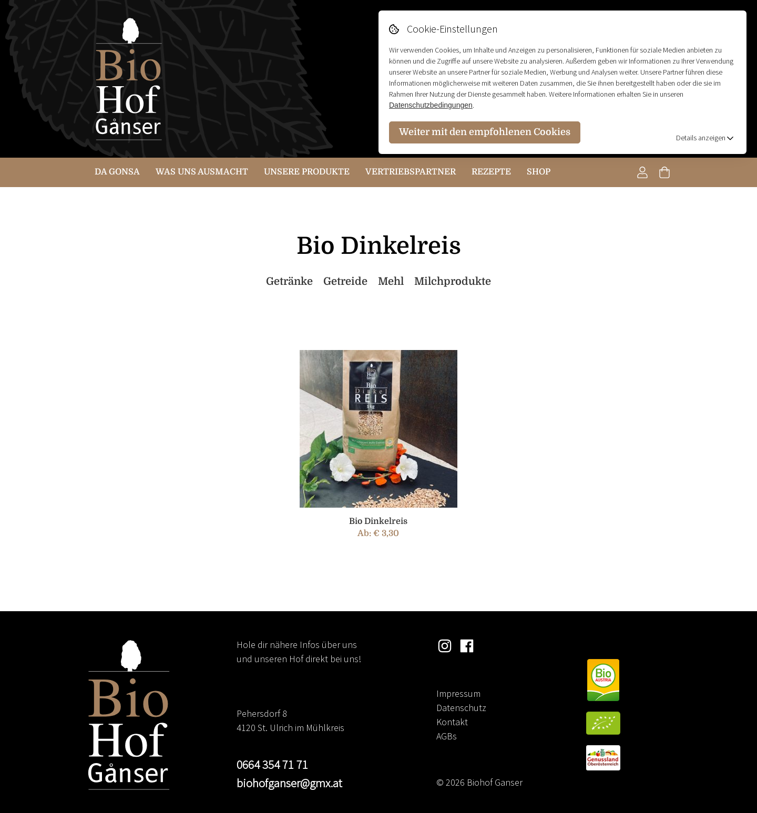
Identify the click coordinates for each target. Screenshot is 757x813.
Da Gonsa (117, 172)
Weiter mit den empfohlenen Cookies (484, 132)
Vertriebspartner (410, 172)
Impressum (458, 693)
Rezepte (491, 172)
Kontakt (452, 722)
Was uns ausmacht (202, 172)
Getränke (289, 281)
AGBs (446, 736)
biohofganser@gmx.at (289, 782)
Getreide (345, 281)
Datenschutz (461, 708)
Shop (538, 172)
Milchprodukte (452, 281)
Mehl (391, 281)
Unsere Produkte (307, 172)
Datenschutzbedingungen (431, 105)
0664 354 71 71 (272, 764)
